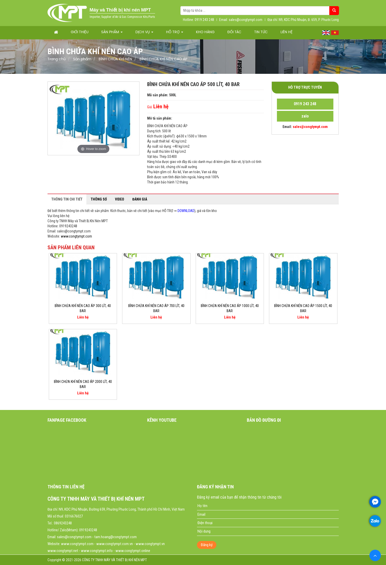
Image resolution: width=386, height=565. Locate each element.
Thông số (99, 199)
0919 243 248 (305, 103)
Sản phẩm (112, 32)
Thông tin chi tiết (67, 199)
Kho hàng (205, 32)
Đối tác (234, 32)
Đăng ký (207, 545)
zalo (305, 116)
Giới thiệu (79, 32)
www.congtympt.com (76, 236)
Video (119, 199)
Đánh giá (139, 199)
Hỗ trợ (174, 32)
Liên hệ (286, 32)
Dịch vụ (144, 32)
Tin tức (261, 32)
